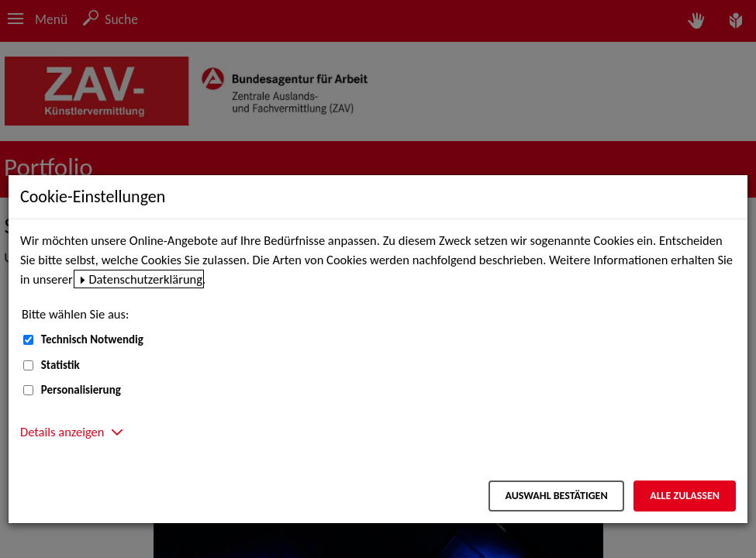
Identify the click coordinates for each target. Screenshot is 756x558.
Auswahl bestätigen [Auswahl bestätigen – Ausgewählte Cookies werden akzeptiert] (556, 495)
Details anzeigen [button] (62, 431)
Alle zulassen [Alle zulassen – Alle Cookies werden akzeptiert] (685, 495)
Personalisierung (81, 390)
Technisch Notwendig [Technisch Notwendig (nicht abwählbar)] (92, 339)
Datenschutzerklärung (145, 279)
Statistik (60, 365)
